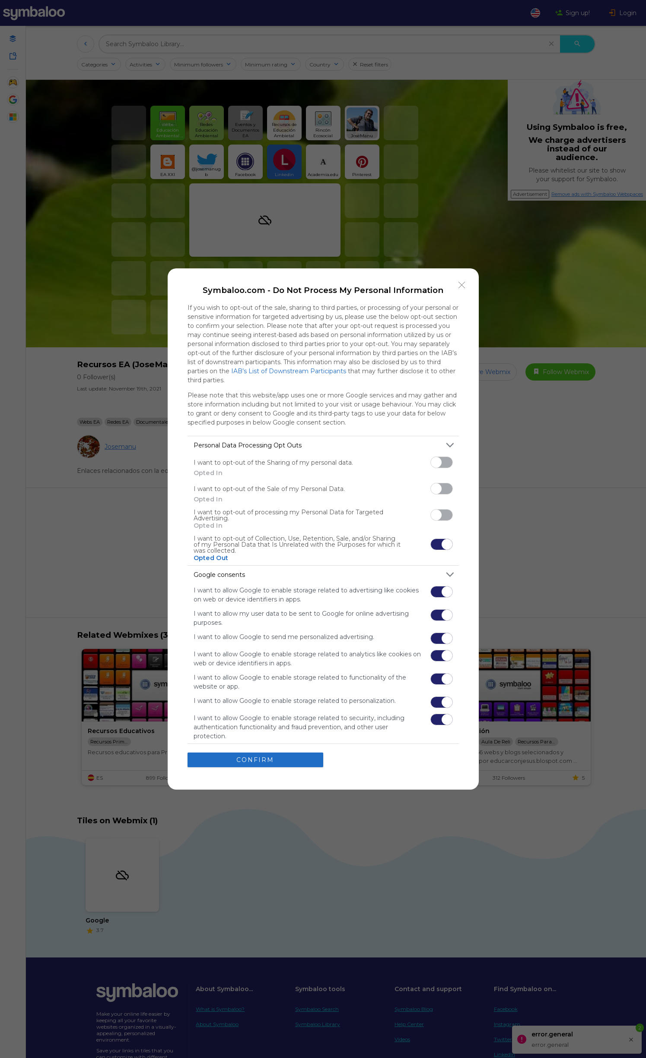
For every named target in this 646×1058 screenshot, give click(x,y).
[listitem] (323, 445)
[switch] (441, 462)
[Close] (462, 285)
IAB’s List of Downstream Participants (288, 371)
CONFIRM (255, 759)
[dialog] (323, 529)
